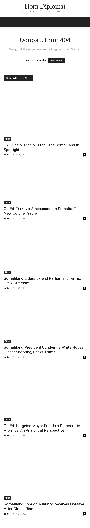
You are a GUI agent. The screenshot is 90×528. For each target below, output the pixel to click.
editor (7, 154)
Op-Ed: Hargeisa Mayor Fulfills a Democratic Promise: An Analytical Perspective (42, 428)
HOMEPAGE (56, 61)
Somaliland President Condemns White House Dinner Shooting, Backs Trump (43, 349)
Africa (7, 139)
